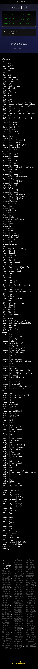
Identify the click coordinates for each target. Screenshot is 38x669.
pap (15, 640)
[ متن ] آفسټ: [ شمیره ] (12, 270)
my (16, 625)
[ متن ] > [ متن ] (8, 311)
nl (15, 629)
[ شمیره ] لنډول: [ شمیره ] (13, 182)
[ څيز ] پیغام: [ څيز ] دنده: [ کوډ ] (16, 103)
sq (27, 584)
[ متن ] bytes (7, 259)
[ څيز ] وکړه (7, 96)
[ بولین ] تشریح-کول (11, 128)
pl (15, 643)
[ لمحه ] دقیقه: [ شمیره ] (12, 505)
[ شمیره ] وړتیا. (9, 211)
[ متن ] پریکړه (8, 297)
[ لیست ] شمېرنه (9, 369)
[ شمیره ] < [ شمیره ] (10, 159)
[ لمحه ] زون (7, 493)
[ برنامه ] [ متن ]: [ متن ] (12, 464)
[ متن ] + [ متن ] (8, 261)
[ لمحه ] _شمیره (8, 541)
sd (27, 568)
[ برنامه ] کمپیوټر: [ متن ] (13, 448)
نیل (3, 62)
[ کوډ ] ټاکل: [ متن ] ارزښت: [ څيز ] (16, 324)
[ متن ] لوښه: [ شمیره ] (11, 272)
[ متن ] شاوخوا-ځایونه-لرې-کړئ (16, 293)
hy (15, 564)
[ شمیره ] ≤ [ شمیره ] (10, 162)
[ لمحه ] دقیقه (8, 518)
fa (3, 618)
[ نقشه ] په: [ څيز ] (10, 408)
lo (16, 598)
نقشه (4, 392)
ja (15, 575)
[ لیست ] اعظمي (9, 342)
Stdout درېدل (8, 550)
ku (15, 591)
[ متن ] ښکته (7, 279)
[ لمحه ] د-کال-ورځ (10, 523)
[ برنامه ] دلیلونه (10, 466)
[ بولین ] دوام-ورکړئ (11, 132)
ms (15, 620)
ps (15, 645)
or (16, 636)
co (3, 595)
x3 (28, 627)
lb (15, 595)
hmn (4, 645)
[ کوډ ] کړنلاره (8, 189)
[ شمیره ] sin (7, 223)
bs (3, 588)
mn (15, 613)
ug (27, 616)
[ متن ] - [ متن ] (8, 288)
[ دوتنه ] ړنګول (9, 435)
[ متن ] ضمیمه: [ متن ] (11, 263)
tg (28, 602)
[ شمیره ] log (7, 232)
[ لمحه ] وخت (7, 527)
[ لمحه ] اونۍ (7, 536)
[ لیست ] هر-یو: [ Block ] (12, 345)
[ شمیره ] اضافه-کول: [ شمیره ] (15, 178)
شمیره (5, 153)
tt (27, 613)
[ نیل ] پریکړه (8, 71)
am (3, 575)
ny (15, 634)
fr (3, 622)
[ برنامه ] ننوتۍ (9, 480)
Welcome (6, 60)
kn (16, 586)
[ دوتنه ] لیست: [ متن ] (12, 439)
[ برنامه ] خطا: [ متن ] (11, 484)
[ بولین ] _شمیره (9, 150)
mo (15, 616)
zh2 (28, 645)
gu (3, 633)
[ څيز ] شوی (6, 99)
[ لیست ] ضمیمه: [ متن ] (12, 338)
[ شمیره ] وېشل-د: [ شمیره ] (13, 196)
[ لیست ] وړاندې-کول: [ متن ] (14, 349)
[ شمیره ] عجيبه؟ (9, 171)
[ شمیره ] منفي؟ (9, 205)
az (3, 579)
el (3, 606)
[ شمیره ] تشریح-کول (11, 241)
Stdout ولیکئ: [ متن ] (11, 548)
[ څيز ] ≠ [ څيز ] (8, 89)
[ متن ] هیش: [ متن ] (10, 315)
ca (3, 590)
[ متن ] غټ (6, 277)
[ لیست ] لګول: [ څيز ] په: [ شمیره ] (17, 363)
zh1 (28, 643)
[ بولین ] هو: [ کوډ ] (10, 135)
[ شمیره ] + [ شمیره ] (10, 175)
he (3, 640)
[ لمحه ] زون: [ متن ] (10, 491)
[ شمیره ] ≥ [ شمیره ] (10, 157)
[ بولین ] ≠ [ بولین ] (10, 126)
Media (23, 2)
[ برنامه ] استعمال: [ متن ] (13, 457)
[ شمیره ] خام (7, 243)
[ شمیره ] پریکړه (9, 245)
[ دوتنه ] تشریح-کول (11, 424)
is (15, 571)
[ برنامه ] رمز (7, 478)
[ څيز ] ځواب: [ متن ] (11, 110)
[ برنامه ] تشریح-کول (11, 455)
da (3, 602)
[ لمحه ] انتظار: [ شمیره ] (13, 487)
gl (3, 631)
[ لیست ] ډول (7, 335)
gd (3, 629)
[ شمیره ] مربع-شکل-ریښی (13, 220)
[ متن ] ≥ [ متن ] (8, 313)
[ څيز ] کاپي (7, 101)
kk (15, 582)
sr (27, 586)
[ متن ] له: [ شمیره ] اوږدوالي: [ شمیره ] (19, 268)
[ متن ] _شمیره (8, 295)
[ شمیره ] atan (8, 229)
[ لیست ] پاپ (7, 365)
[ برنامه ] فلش (8, 482)
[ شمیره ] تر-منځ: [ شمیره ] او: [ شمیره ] (19, 168)
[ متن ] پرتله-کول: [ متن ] (13, 304)
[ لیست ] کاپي (8, 381)
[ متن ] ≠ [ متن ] (8, 254)
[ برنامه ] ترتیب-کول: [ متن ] (14, 471)
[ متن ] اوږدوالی (9, 257)
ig (16, 568)
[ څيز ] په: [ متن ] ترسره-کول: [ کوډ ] (17, 108)
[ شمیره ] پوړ (7, 207)
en (3, 608)
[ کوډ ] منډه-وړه (9, 320)
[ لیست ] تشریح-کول (11, 385)
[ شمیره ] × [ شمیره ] (10, 184)
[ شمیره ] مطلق (8, 218)
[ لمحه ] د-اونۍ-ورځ (11, 525)
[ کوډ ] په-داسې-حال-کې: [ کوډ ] (15, 322)
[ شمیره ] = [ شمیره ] (10, 164)
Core (18, 2)
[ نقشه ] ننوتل (8, 403)
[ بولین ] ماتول (9, 130)
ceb (3, 593)
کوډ (3, 317)
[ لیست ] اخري (8, 358)
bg (3, 584)
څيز (3, 74)
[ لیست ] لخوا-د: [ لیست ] (13, 378)
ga (3, 627)
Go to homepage (19, 45)
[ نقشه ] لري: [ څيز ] (10, 414)
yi (27, 638)
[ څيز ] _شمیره (8, 83)
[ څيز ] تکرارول (9, 94)
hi (4, 642)
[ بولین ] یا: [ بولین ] (11, 148)
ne (16, 627)
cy (3, 599)
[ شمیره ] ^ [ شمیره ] (10, 238)
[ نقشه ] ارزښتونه (10, 405)
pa (16, 638)
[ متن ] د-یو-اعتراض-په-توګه (15, 250)
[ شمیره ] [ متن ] (9, 209)
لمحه (4, 489)
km (17, 584)
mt (15, 622)
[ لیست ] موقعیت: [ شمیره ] (14, 354)
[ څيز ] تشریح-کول (10, 80)
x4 (28, 629)
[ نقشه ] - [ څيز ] (9, 401)
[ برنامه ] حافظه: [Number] (13, 446)
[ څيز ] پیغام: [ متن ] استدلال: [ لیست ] (19, 105)
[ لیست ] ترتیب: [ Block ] (13, 383)
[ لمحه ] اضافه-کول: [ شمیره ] (14, 543)
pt (15, 647)
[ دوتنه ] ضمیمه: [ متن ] (12, 430)
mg (15, 604)
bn (4, 586)
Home (13, 2)
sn (27, 580)
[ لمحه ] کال (7, 509)
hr (3, 647)
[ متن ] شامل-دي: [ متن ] (12, 290)
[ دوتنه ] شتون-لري (10, 433)
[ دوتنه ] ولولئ (9, 426)
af (3, 572)
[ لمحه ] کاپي (7, 530)
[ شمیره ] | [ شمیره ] (10, 236)
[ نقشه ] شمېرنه (9, 410)
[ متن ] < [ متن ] (8, 306)
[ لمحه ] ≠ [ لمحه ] (9, 534)
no (15, 631)
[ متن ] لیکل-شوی (9, 266)
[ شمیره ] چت (7, 214)
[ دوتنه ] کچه (7, 437)
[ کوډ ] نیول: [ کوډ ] (10, 329)
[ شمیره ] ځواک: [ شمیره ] (12, 200)
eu (3, 615)
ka (15, 580)
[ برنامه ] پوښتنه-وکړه (12, 475)
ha (3, 638)
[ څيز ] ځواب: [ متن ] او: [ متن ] (15, 112)
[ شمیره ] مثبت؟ (9, 202)
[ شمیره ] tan (7, 227)
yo (27, 640)
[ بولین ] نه (7, 139)
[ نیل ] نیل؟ (7, 65)
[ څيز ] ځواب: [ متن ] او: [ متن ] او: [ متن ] (20, 114)
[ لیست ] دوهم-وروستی (12, 360)
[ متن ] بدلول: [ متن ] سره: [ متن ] (16, 286)
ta (28, 598)
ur (28, 620)
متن (3, 247)
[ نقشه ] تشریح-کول (10, 417)
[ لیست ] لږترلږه (10, 340)
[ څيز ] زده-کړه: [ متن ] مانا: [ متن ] (17, 119)
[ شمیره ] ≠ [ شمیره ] (10, 166)
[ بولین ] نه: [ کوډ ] (10, 137)
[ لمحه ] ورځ (7, 514)
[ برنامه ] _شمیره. (9, 453)
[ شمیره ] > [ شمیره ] (10, 155)
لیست (5, 333)
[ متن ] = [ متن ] (8, 252)
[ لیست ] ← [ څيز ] (10, 347)
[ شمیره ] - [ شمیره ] (10, 180)
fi (3, 620)
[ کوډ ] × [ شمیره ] (9, 187)
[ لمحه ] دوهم (7, 521)
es (3, 611)
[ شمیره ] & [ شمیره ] (11, 234)
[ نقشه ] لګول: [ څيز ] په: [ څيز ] (15, 396)
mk (15, 609)
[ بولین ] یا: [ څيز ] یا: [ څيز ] (13, 141)
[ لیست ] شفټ (8, 367)
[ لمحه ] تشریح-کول (10, 539)
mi (15, 607)
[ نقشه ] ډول (7, 394)
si (28, 571)
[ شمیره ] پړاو (8, 216)
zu (27, 647)
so (27, 582)
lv (15, 602)
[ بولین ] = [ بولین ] (10, 123)
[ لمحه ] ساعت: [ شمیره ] (12, 503)
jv (15, 577)
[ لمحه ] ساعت (8, 516)
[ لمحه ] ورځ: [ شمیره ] (11, 500)
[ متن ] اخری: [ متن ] (10, 281)
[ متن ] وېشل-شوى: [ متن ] (12, 299)
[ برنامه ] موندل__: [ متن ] (13, 462)
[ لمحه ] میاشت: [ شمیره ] (13, 498)
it (15, 573)
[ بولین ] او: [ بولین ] (11, 144)
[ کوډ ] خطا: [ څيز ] (10, 326)
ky (15, 593)
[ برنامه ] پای (7, 469)
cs (3, 597)
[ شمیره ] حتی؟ (8, 173)
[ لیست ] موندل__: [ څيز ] (13, 390)
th (28, 604)
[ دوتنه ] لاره (7, 421)
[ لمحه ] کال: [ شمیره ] (11, 496)
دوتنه (5, 419)
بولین (5, 121)
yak (27, 636)
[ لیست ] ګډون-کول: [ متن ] (13, 351)
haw (7, 636)
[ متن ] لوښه (7, 302)
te (27, 600)
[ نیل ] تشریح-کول (10, 67)
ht (3, 649)
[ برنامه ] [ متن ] (9, 460)
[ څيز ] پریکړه (8, 85)
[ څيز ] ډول (6, 76)
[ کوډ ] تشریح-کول (10, 331)
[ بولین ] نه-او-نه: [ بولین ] (14, 146)
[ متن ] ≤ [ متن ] (8, 308)
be (3, 581)
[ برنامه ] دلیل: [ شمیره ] (12, 451)
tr (27, 611)
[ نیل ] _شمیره (8, 69)
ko (15, 589)
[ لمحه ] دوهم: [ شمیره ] (12, 507)
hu (15, 561)
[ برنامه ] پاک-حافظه (10, 442)
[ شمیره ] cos (7, 225)
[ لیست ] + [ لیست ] (10, 376)
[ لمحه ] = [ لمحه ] (9, 532)
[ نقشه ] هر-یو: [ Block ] (12, 412)
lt (15, 600)
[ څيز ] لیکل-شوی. (9, 78)
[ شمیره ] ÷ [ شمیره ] (10, 193)
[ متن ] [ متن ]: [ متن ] (11, 284)
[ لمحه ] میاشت (9, 512)
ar (3, 577)
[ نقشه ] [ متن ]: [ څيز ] (11, 399)
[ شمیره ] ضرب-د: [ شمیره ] (13, 191)
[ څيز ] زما (6, 92)
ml (15, 611)
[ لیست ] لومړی (9, 356)
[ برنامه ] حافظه (9, 444)
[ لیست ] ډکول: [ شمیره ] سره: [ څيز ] (17, 387)
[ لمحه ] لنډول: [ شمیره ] (12, 545)
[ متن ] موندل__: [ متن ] (12, 275)
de (3, 604)
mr (16, 618)
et (3, 613)
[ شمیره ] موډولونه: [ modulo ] (15, 198)
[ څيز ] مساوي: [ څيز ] (11, 87)
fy (3, 624)
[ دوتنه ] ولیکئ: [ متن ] (12, 428)
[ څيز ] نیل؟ (7, 117)
